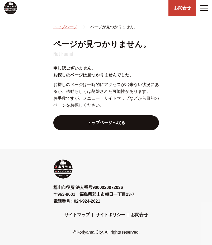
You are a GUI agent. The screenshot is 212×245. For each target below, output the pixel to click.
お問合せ (139, 214)
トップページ (65, 27)
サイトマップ (77, 214)
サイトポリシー (110, 214)
